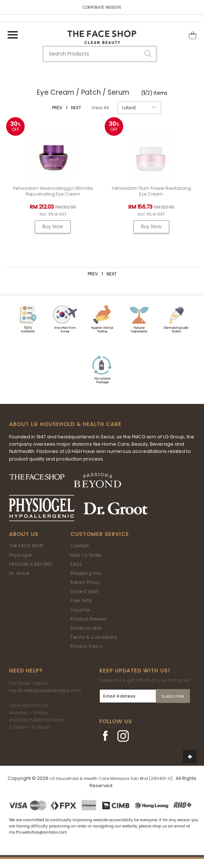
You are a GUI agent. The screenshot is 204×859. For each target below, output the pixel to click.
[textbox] (99, 54)
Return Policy (85, 582)
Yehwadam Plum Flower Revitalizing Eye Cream (151, 191)
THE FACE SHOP (26, 546)
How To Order (85, 555)
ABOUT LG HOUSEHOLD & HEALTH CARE (65, 424)
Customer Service (99, 534)
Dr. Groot (19, 573)
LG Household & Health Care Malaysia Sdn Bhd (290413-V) (111, 778)
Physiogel (20, 555)
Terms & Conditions (93, 637)
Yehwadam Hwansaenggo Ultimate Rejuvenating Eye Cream (53, 191)
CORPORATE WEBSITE (102, 7)
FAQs (76, 564)
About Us (23, 534)
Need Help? (25, 670)
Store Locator (86, 628)
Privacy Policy (86, 646)
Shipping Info (86, 573)
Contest (79, 546)
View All (100, 108)
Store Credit (84, 591)
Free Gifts (81, 600)
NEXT (76, 108)
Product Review (88, 619)
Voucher (80, 610)
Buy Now (52, 226)
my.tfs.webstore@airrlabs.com (45, 690)
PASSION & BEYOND (30, 564)
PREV (57, 108)
